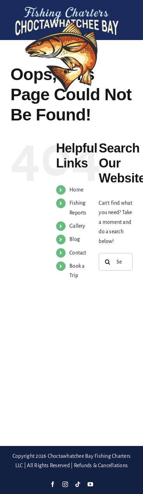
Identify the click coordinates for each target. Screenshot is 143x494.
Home (76, 190)
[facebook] (52, 484)
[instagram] (65, 484)
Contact (77, 253)
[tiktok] (78, 484)
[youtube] (90, 484)
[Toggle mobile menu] (129, 29)
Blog (74, 239)
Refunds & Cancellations (101, 465)
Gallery (77, 226)
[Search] (107, 261)
